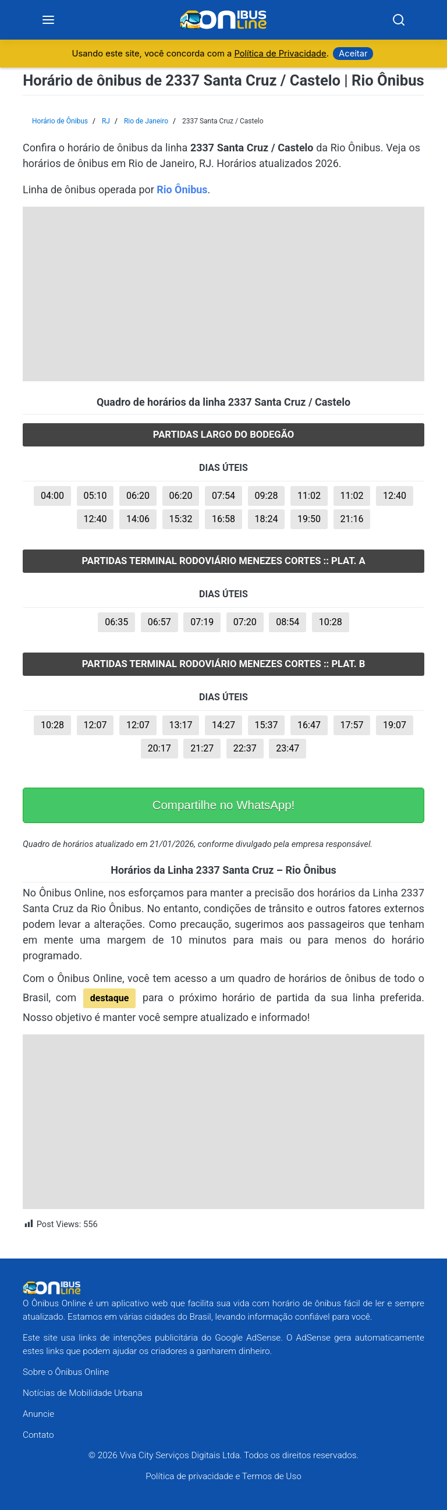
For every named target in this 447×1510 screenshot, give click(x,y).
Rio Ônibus (182, 189)
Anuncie (38, 1414)
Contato (38, 1435)
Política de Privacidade (280, 54)
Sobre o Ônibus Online (66, 1372)
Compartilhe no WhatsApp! (223, 805)
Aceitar (353, 54)
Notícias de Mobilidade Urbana (83, 1393)
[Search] (399, 20)
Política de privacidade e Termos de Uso (223, 1477)
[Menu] (48, 20)
